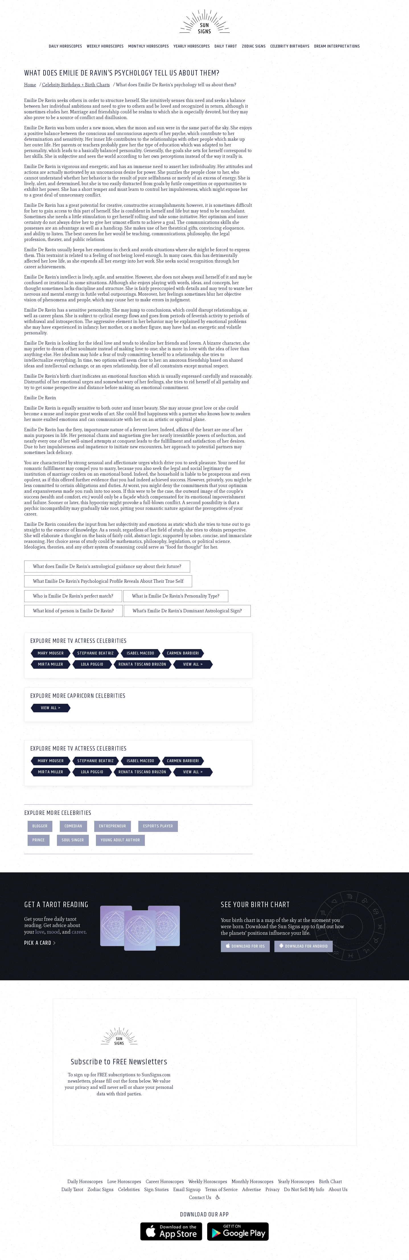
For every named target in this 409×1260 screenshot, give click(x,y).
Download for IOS (245, 946)
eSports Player (158, 825)
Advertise (251, 1189)
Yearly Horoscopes (192, 46)
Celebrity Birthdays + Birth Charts (76, 84)
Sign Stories (156, 1189)
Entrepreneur (112, 825)
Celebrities (129, 1189)
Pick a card (40, 943)
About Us (338, 1189)
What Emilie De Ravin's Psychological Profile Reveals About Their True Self (108, 581)
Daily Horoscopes (65, 46)
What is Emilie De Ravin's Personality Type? (175, 595)
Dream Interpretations (337, 46)
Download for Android (303, 946)
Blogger (40, 825)
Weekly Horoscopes (105, 46)
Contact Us (200, 1197)
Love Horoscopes (124, 1181)
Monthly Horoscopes (148, 46)
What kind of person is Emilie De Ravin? (73, 610)
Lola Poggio (92, 664)
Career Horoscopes (165, 1181)
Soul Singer (73, 839)
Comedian (73, 825)
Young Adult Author (120, 839)
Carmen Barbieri (183, 652)
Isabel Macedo (141, 652)
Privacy (272, 1189)
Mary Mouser (51, 652)
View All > (193, 664)
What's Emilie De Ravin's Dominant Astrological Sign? (187, 610)
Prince (38, 839)
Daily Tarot (226, 46)
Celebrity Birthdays (290, 46)
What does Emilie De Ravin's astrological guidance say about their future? (107, 566)
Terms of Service (221, 1189)
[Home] (205, 21)
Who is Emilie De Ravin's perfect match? (73, 595)
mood (53, 931)
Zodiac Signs (254, 46)
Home (30, 84)
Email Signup (187, 1189)
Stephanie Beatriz (95, 652)
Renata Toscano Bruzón (142, 664)
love (39, 931)
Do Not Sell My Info (304, 1189)
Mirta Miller (50, 664)
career (79, 931)
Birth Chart (330, 1181)
